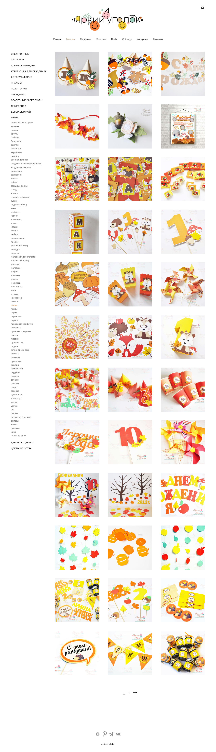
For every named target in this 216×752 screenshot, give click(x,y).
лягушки (15, 253)
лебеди (14, 234)
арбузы (14, 133)
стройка (15, 391)
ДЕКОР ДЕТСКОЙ (21, 112)
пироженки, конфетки (22, 324)
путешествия (17, 342)
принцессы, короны (21, 331)
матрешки (16, 268)
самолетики (17, 368)
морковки (15, 283)
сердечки (15, 372)
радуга (14, 346)
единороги (16, 174)
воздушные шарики (21, 167)
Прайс (114, 39)
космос (14, 223)
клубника (15, 212)
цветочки (15, 428)
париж (14, 312)
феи (13, 409)
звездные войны (19, 186)
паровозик (16, 316)
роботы (14, 353)
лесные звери (18, 238)
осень (14, 305)
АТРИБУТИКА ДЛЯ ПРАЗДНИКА (28, 71)
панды (14, 309)
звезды (14, 189)
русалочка (16, 361)
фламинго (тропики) (21, 417)
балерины (16, 141)
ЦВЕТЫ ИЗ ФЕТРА (21, 448)
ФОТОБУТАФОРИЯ (21, 77)
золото (14, 193)
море (13, 290)
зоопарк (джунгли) (20, 197)
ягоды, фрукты (18, 435)
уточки (14, 406)
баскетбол (16, 148)
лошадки (15, 249)
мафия (14, 271)
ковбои (14, 215)
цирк (13, 432)
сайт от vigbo (108, 744)
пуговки (15, 339)
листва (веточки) (19, 245)
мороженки (16, 286)
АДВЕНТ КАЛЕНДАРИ (23, 65)
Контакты (158, 39)
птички (14, 335)
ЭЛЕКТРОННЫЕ (20, 54)
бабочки (15, 137)
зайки (14, 182)
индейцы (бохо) (19, 204)
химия (14, 424)
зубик (14, 201)
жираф (14, 178)
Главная (57, 39)
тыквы (14, 402)
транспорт (16, 398)
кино (13, 208)
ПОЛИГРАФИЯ (19, 88)
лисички (15, 242)
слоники (15, 376)
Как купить (142, 39)
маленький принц (20, 260)
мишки (14, 279)
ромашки (15, 357)
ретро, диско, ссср (20, 350)
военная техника (19, 159)
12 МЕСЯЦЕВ (18, 106)
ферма (14, 413)
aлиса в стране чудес (22, 122)
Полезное (101, 39)
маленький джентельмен (23, 257)
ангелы (14, 130)
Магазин (70, 39)
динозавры (16, 171)
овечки (14, 301)
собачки (15, 380)
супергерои (16, 394)
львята (14, 230)
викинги (15, 156)
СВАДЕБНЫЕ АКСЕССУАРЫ (27, 100)
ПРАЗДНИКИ (18, 94)
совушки (15, 383)
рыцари (15, 365)
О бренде (127, 39)
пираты (14, 320)
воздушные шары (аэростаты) (26, 163)
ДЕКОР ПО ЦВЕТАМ (22, 442)
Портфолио (85, 39)
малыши (15, 264)
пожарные (16, 327)
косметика (16, 219)
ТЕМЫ (14, 117)
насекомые (16, 298)
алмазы (15, 126)
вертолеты (16, 152)
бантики (15, 145)
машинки (15, 275)
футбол (15, 421)
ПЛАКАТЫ (16, 83)
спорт (14, 387)
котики (14, 227)
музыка (14, 294)
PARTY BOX (17, 59)
